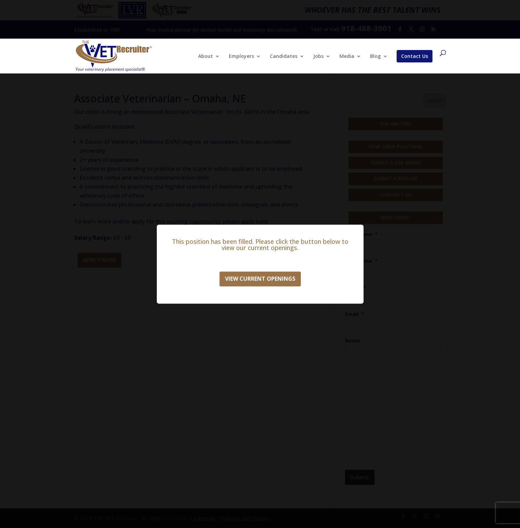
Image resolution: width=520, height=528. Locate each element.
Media (346, 56)
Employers (241, 56)
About (205, 56)
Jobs (318, 56)
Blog (375, 56)
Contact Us (414, 56)
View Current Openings (260, 278)
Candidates (283, 56)
